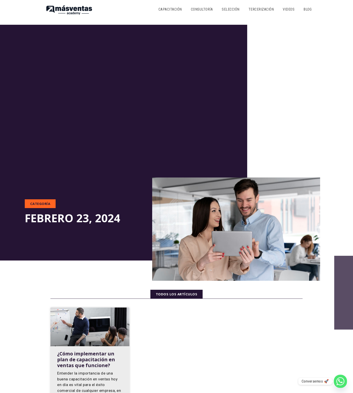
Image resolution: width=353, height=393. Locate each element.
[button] (40, 203)
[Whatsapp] (340, 381)
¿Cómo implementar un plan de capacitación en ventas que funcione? (86, 359)
